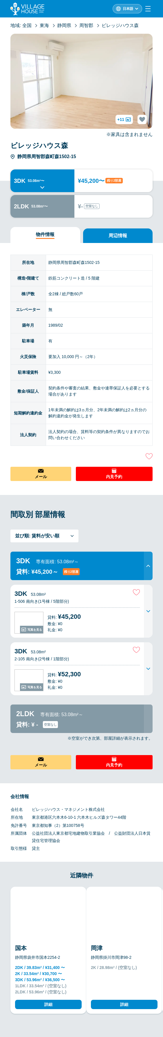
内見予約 (114, 476)
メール (41, 476)
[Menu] (148, 8)
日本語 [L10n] (128, 9)
